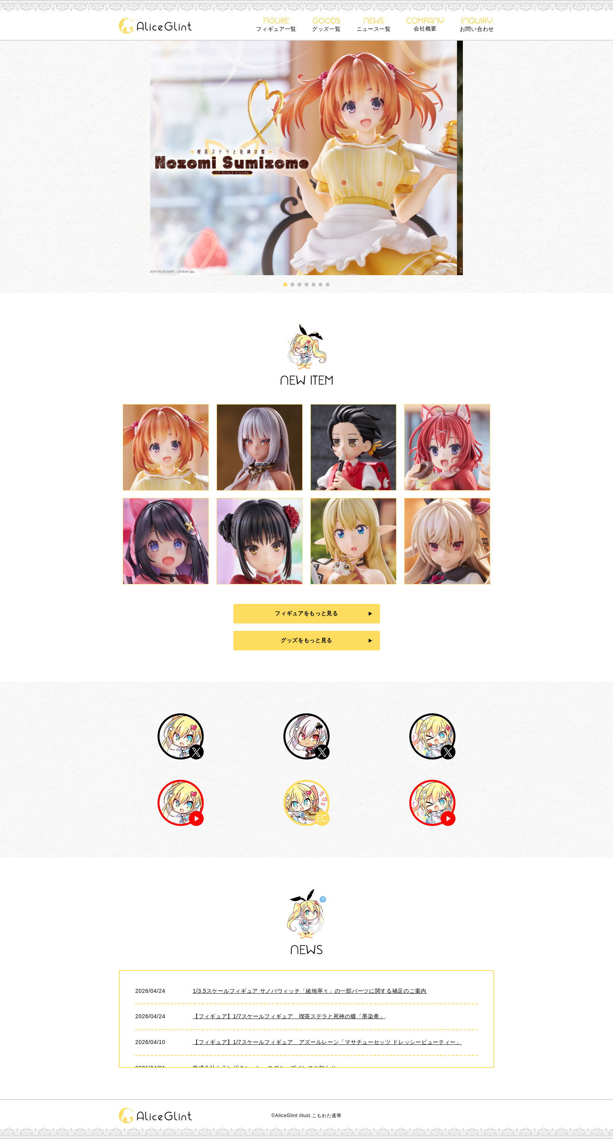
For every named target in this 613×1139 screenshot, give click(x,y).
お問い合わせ (477, 25)
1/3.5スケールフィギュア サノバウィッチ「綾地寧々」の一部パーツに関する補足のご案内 (310, 991)
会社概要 (425, 25)
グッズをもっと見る (306, 640)
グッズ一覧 (326, 25)
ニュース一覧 (374, 25)
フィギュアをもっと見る (306, 613)
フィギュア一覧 (276, 25)
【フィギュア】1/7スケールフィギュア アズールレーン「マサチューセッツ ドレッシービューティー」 (327, 1042)
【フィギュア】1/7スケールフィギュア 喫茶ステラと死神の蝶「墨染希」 (289, 1016)
